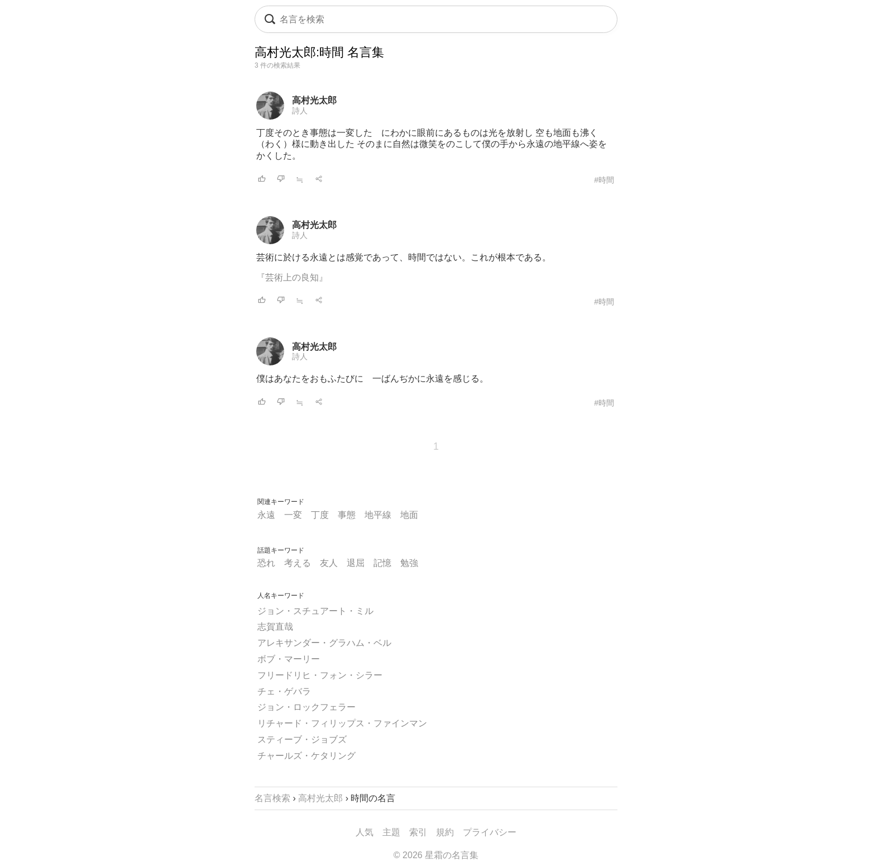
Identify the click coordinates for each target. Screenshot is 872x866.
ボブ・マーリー (288, 659)
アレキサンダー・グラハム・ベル (324, 643)
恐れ (266, 563)
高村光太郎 (314, 100)
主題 (391, 832)
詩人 (300, 110)
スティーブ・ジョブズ (302, 739)
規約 (445, 832)
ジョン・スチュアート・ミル (315, 611)
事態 (347, 515)
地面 (409, 515)
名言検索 (272, 798)
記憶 (382, 563)
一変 (293, 515)
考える (297, 563)
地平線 (378, 515)
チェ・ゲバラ (284, 691)
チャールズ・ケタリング (306, 755)
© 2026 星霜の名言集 (436, 855)
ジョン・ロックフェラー (306, 707)
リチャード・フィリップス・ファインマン (342, 723)
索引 (418, 832)
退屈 (356, 563)
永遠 (266, 515)
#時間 (604, 179)
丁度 (320, 515)
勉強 (409, 563)
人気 (364, 832)
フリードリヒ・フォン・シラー (319, 675)
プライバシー (489, 832)
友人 (329, 563)
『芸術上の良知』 (292, 277)
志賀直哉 (275, 626)
